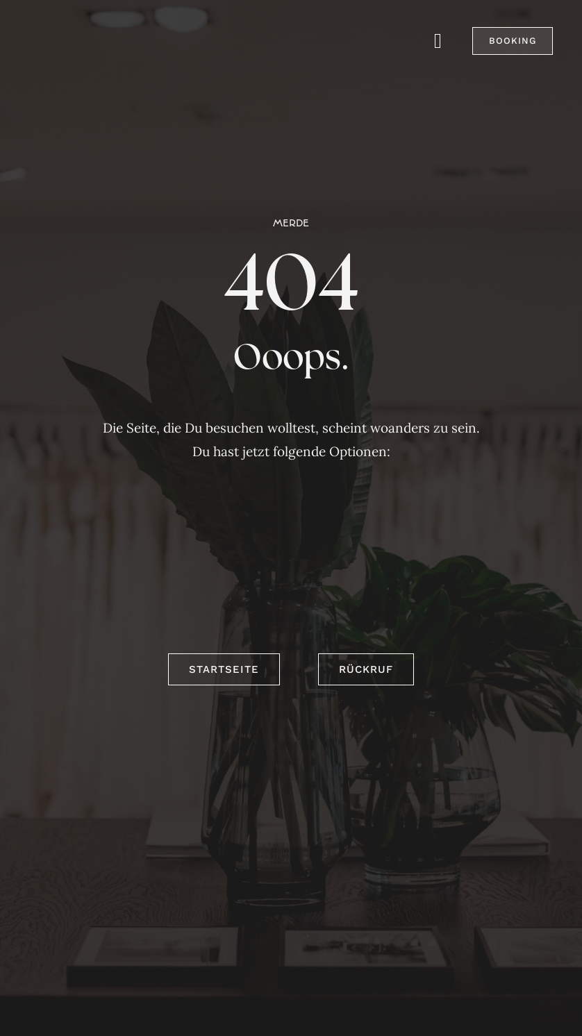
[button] (512, 41)
